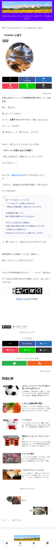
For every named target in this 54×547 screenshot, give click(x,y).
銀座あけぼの (17, 175)
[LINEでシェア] (27, 86)
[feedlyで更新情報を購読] (14, 363)
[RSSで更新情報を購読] (39, 363)
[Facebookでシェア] (27, 79)
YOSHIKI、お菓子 (19, 327)
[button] (44, 86)
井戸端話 (6, 327)
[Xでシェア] (10, 79)
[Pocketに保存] (10, 86)
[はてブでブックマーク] (44, 79)
